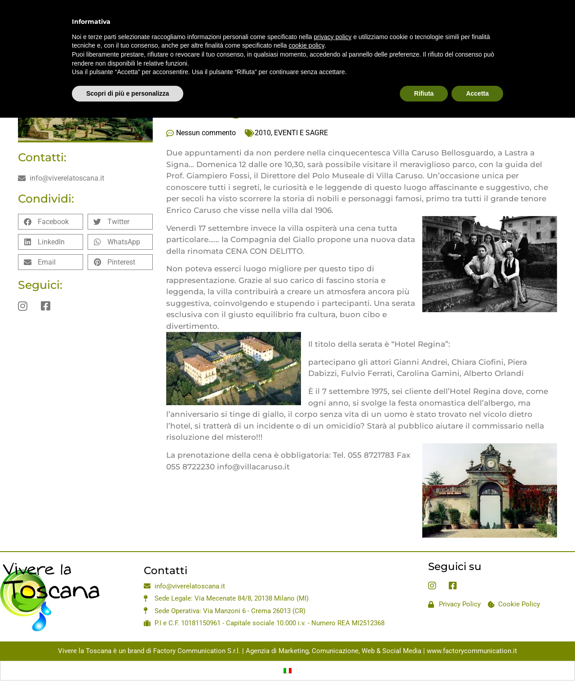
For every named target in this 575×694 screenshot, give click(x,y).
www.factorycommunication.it (472, 651)
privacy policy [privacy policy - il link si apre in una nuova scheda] (333, 16)
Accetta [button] (477, 73)
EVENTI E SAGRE (301, 132)
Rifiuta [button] (424, 73)
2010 (263, 132)
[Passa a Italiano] (287, 670)
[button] (50, 222)
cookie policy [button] (306, 25)
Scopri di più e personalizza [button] (127, 73)
